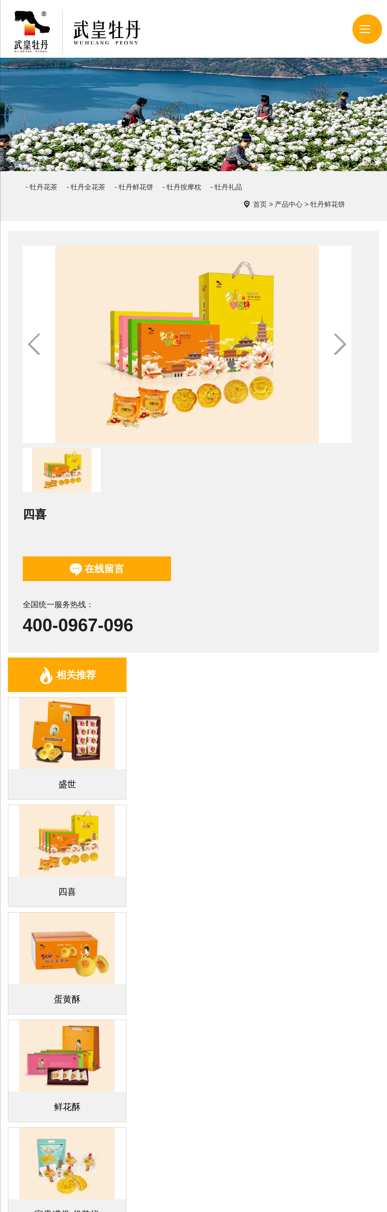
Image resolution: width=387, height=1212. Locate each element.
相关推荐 (67, 519)
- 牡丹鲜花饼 (166, 176)
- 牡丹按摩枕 (227, 176)
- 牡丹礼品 (47, 194)
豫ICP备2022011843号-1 (172, 1196)
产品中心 (336, 176)
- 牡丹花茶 (47, 176)
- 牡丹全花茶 (105, 176)
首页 (307, 176)
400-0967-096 (252, 368)
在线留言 (271, 312)
